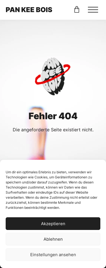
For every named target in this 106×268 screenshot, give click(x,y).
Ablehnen (53, 239)
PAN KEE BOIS (29, 10)
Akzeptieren (53, 223)
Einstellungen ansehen (53, 254)
